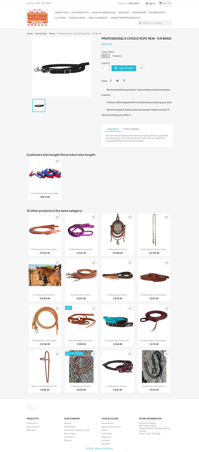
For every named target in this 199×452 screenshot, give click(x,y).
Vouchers (105, 440)
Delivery (67, 423)
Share (110, 80)
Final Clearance (98, 17)
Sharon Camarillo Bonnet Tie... (44, 386)
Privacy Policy (70, 426)
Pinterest (124, 80)
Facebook (29, 407)
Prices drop (32, 423)
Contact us (69, 437)
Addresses (106, 437)
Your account (110, 418)
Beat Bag (124, 12)
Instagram (35, 407)
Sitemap (67, 440)
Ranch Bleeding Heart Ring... (81, 340)
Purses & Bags (77, 17)
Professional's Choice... (117, 249)
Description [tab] (113, 129)
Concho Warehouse (104, 12)
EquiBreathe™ (157, 12)
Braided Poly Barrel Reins (154, 386)
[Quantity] (104, 68)
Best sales (31, 430)
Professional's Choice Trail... (117, 340)
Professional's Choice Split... (44, 340)
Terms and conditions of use (77, 430)
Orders (104, 430)
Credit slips (106, 433)
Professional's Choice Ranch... (44, 249)
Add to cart (123, 68)
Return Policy (70, 433)
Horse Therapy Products (125, 17)
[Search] (155, 23)
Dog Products (80, 12)
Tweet (117, 80)
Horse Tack (62, 12)
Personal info (107, 423)
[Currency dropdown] (134, 3)
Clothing (60, 17)
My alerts (105, 444)
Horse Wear (139, 12)
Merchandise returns (111, 426)
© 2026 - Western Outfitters (99, 448)
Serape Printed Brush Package (45, 193)
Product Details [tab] (131, 129)
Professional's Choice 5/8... (81, 249)
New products (33, 426)
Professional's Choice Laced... (154, 249)
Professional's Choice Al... (44, 295)
